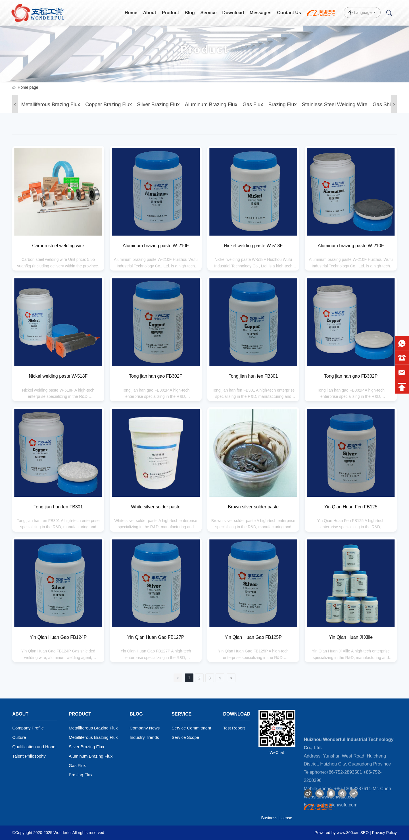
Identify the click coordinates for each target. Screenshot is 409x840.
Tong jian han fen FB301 (253, 376)
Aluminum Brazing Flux (211, 110)
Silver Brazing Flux (158, 110)
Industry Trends (144, 737)
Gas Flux (253, 110)
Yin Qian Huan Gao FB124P (58, 637)
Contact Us (289, 12)
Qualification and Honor (34, 746)
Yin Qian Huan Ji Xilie (351, 637)
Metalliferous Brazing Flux (50, 110)
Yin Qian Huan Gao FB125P (253, 637)
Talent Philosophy (29, 756)
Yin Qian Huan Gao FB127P (155, 637)
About (149, 12)
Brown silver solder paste (253, 506)
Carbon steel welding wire (58, 245)
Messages (261, 12)
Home (131, 12)
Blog (190, 12)
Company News (145, 727)
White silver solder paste (155, 506)
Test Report (234, 727)
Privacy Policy (384, 832)
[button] (15, 109)
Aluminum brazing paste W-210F (156, 245)
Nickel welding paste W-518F (253, 245)
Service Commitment (191, 727)
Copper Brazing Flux (108, 110)
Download (233, 12)
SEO (364, 832)
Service (209, 12)
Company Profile (28, 727)
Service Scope (185, 737)
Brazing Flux (282, 110)
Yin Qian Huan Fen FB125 (350, 506)
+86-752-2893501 (344, 814)
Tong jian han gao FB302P (156, 376)
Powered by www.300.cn (336, 832)
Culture (19, 737)
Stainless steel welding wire (335, 110)
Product (170, 12)
